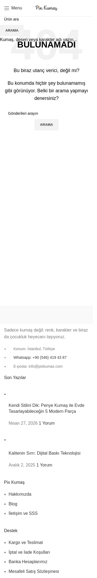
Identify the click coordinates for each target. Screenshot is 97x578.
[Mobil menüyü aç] (13, 8)
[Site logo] (46, 7)
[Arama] (83, 8)
